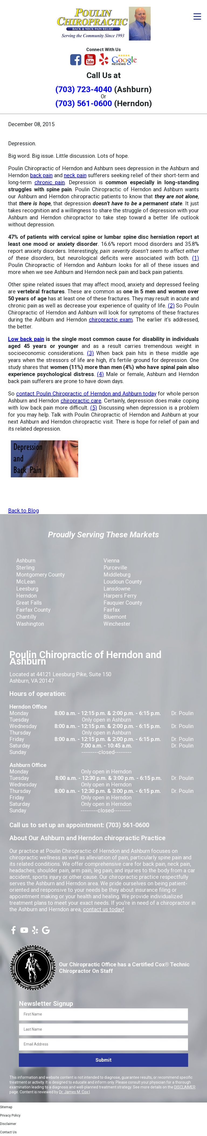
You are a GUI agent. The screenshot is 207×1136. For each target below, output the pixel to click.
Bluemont (115, 617)
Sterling (25, 567)
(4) (100, 374)
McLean (25, 581)
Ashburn (25, 560)
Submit (103, 1060)
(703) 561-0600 (83, 103)
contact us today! (103, 909)
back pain (41, 175)
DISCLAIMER (184, 1087)
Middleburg (117, 574)
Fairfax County (33, 609)
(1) (195, 258)
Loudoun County (123, 581)
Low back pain (26, 339)
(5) (93, 407)
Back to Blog (23, 510)
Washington (30, 624)
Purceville (115, 567)
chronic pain (49, 182)
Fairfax (112, 609)
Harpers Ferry (120, 595)
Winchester (117, 624)
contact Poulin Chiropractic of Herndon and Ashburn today (86, 393)
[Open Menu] (197, 16)
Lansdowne (117, 588)
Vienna (111, 560)
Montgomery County (40, 574)
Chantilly (26, 617)
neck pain (75, 175)
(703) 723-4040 (83, 89)
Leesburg (27, 588)
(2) (171, 305)
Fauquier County (123, 602)
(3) (90, 353)
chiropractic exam (111, 319)
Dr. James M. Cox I (74, 1092)
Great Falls (29, 602)
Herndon (26, 595)
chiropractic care (81, 400)
